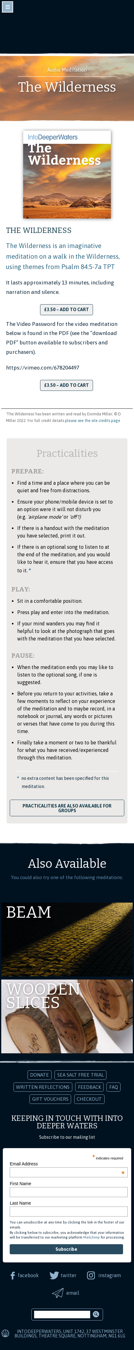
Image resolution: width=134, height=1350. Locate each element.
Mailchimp (91, 1237)
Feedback (89, 1087)
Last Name (20, 1203)
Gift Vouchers (50, 1099)
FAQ (113, 1087)
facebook (28, 1275)
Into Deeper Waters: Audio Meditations (67, 31)
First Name (20, 1183)
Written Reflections (43, 1087)
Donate (39, 1074)
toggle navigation (7, 7)
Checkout (89, 1099)
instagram (109, 1275)
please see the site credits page (92, 420)
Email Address (67, 1163)
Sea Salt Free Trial (80, 1074)
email (72, 1293)
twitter (68, 1275)
